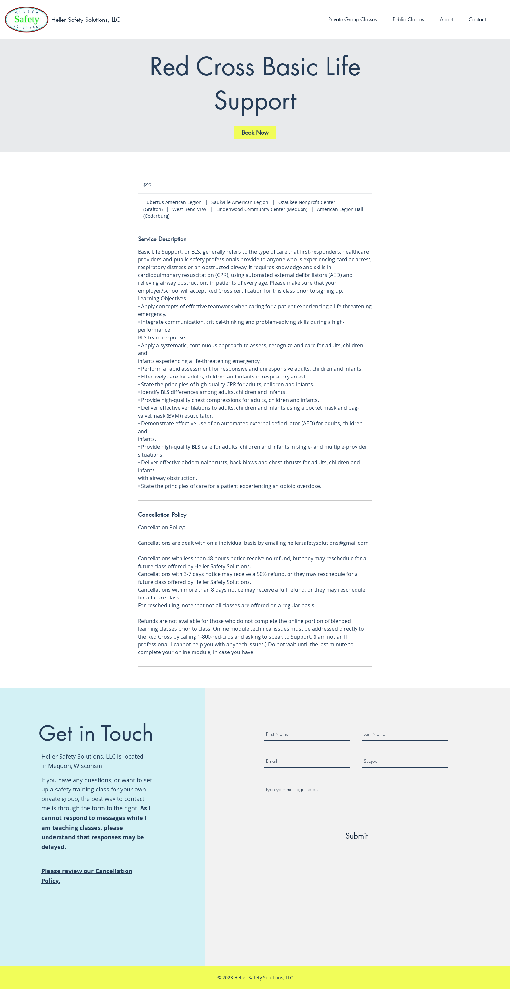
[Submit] (357, 836)
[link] (255, 132)
